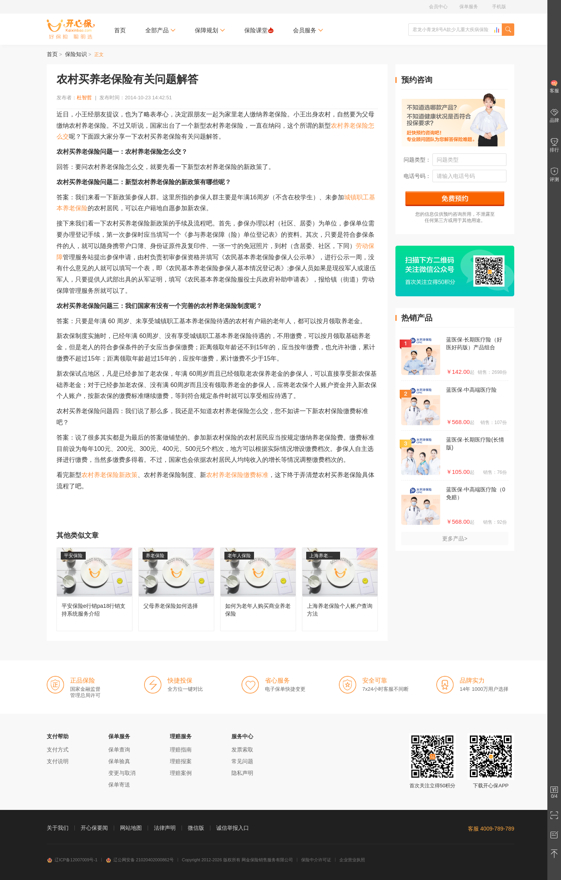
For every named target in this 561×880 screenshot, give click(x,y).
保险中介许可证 (316, 859)
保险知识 (76, 54)
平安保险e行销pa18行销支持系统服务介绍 (94, 589)
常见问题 (242, 761)
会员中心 (438, 6)
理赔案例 (181, 773)
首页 (120, 30)
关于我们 (58, 828)
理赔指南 (181, 749)
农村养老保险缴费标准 (237, 475)
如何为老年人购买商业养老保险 (258, 589)
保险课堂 (258, 30)
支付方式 (58, 749)
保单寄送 (119, 784)
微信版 (196, 828)
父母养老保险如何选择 (176, 589)
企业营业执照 (352, 859)
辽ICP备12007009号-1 (72, 859)
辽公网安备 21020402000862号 (140, 859)
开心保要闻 (94, 828)
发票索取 (242, 749)
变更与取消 (122, 773)
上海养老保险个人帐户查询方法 (340, 589)
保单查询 (119, 749)
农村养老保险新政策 (109, 475)
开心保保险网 (71, 29)
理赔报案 (181, 761)
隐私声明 (242, 773)
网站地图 (131, 828)
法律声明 (165, 828)
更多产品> (454, 538)
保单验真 (119, 761)
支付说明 (58, 761)
